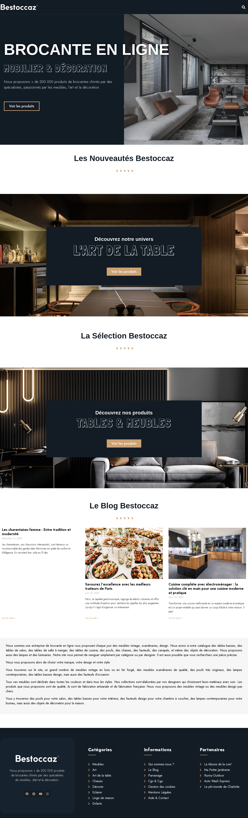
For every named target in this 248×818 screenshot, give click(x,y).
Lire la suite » (8, 618)
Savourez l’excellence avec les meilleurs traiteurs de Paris (118, 586)
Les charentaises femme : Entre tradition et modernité (36, 531)
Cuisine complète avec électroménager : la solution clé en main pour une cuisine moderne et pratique (206, 588)
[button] (22, 106)
